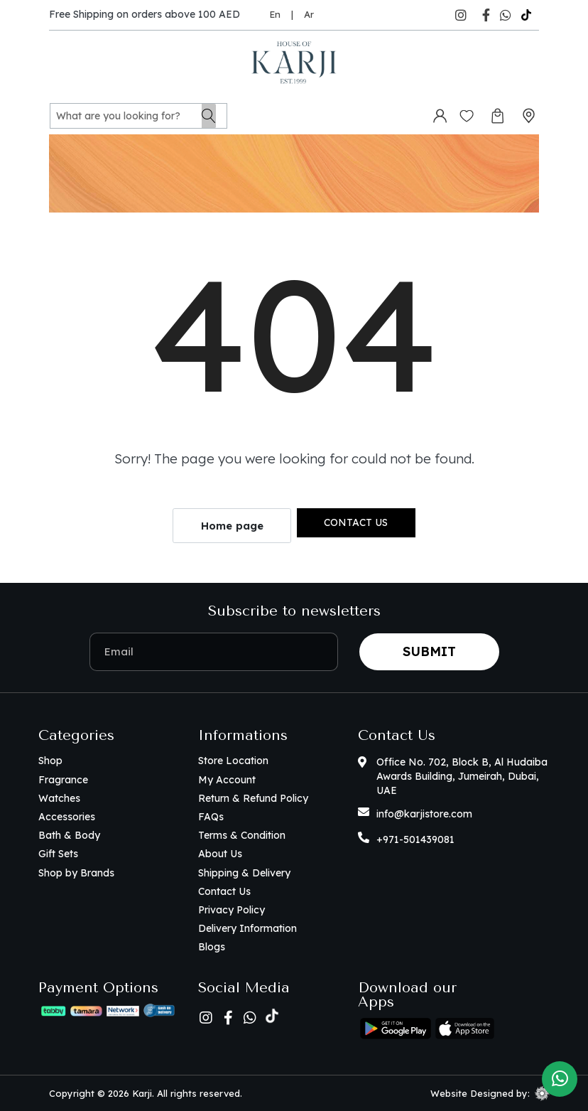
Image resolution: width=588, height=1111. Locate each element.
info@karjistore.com (424, 813)
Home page (232, 525)
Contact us (356, 522)
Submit (429, 651)
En (275, 14)
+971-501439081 (415, 839)
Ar (309, 14)
